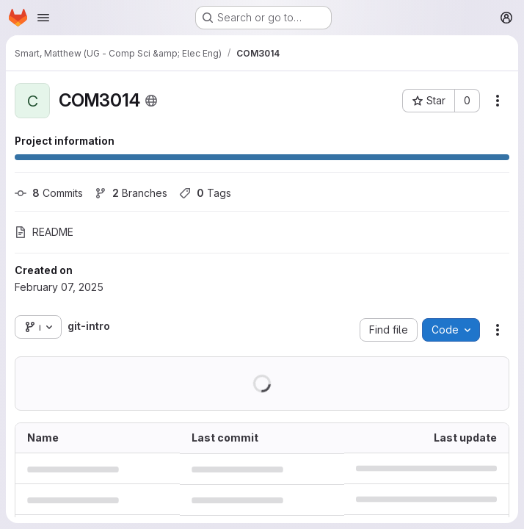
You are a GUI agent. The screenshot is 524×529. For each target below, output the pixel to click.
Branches (131, 193)
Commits (49, 193)
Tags (205, 193)
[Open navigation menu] (43, 17)
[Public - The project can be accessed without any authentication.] (151, 101)
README (44, 232)
